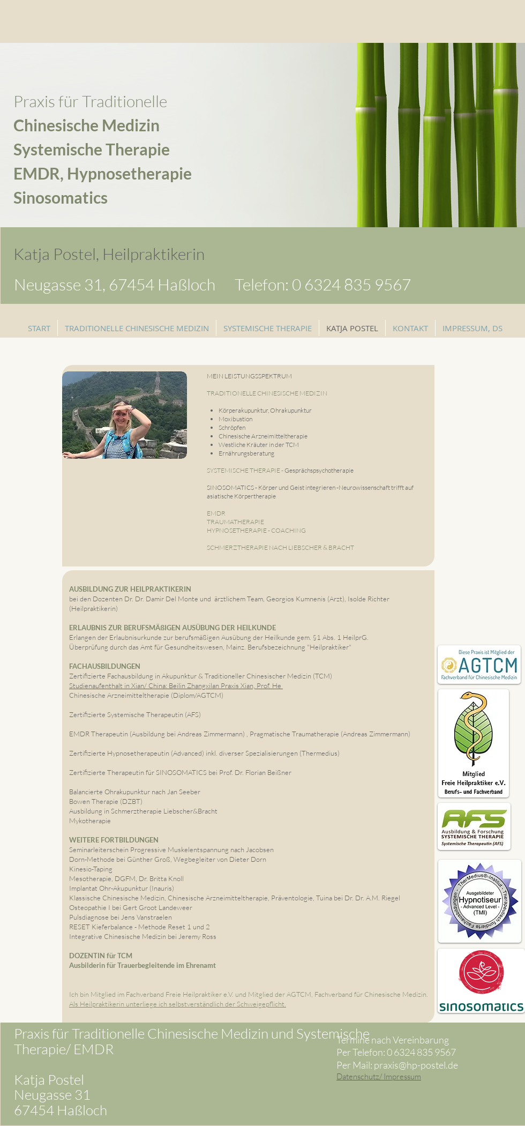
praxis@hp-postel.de (416, 1065)
